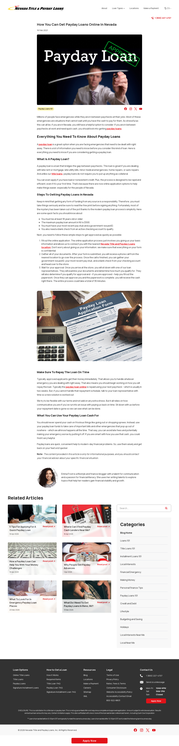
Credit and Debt (128, 603)
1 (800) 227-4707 (161, 18)
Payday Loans (19, 683)
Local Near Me (127, 642)
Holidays (124, 627)
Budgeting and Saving (131, 619)
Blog (85, 675)
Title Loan (53, 683)
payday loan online (76, 386)
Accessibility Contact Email (118, 696)
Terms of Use (112, 675)
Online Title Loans (21, 675)
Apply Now (156, 701)
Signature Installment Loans (26, 687)
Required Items (54, 679)
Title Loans (18, 679)
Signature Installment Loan (61, 692)
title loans (57, 173)
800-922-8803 (113, 700)
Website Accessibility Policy (119, 692)
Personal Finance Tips (131, 587)
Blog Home (126, 532)
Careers (87, 687)
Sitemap (87, 692)
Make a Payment (91, 683)
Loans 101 (125, 540)
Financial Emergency (130, 572)
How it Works (53, 675)
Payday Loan (55, 687)
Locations (88, 679)
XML (85, 696)
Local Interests (128, 564)
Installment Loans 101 (131, 556)
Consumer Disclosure (116, 687)
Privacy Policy (112, 679)
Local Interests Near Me (132, 634)
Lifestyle (124, 611)
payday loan (45, 144)
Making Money (127, 579)
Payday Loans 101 (45, 109)
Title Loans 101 (127, 548)
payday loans (114, 128)
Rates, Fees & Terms (116, 683)
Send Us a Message (152, 682)
